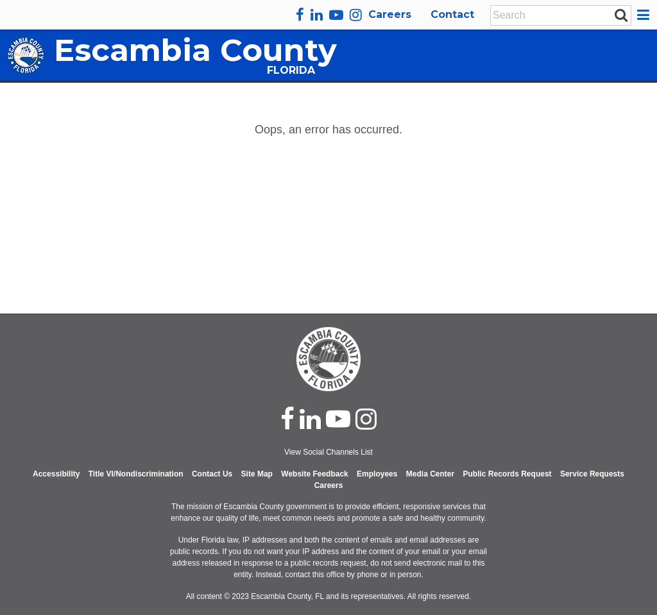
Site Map (257, 473)
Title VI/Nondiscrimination (136, 473)
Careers (389, 14)
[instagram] (356, 15)
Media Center (430, 473)
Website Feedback (314, 473)
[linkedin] (317, 15)
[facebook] (300, 15)
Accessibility (56, 473)
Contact (452, 14)
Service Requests (592, 473)
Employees (377, 473)
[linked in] (310, 419)
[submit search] (621, 14)
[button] (645, 14)
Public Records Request (507, 473)
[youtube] (336, 15)
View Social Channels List (328, 452)
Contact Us (212, 473)
